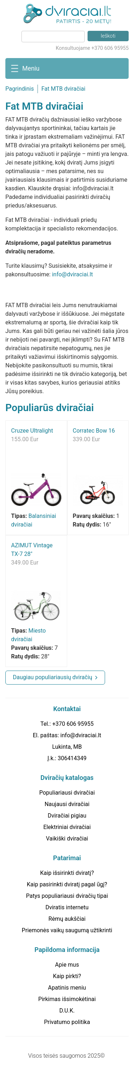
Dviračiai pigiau (67, 815)
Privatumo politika (67, 1022)
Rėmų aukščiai (67, 918)
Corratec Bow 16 (94, 430)
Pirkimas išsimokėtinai (67, 999)
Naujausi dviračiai (67, 804)
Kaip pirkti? (67, 976)
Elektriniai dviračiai (67, 827)
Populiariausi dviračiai (67, 792)
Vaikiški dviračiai (67, 838)
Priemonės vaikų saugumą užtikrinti (67, 930)
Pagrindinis (19, 88)
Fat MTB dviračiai (63, 88)
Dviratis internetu (67, 907)
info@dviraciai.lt (72, 274)
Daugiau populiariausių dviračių (52, 677)
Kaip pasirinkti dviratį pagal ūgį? (67, 884)
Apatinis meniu (67, 987)
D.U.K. (67, 1010)
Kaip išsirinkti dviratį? (67, 873)
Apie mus (67, 964)
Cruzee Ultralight (32, 430)
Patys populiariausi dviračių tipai (67, 895)
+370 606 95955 (73, 723)
